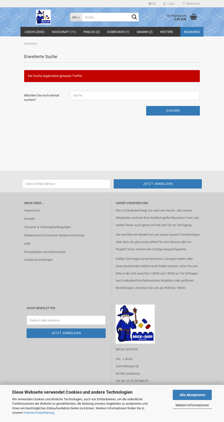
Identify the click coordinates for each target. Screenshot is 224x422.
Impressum (32, 210)
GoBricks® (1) (118, 32)
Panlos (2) (91, 32)
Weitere (166, 32)
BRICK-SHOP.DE (127, 349)
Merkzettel (191, 3)
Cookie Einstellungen (38, 260)
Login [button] (169, 3)
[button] (152, 3)
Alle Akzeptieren (192, 395)
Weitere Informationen (192, 405)
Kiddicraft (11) (64, 32)
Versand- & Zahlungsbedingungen (47, 227)
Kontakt (29, 219)
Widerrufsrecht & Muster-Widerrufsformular (54, 235)
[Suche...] (76, 17)
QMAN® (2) (145, 32)
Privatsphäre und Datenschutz (45, 252)
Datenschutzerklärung (38, 412)
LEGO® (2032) (35, 32)
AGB (27, 243)
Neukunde (192, 32)
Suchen (173, 110)
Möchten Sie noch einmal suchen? (41, 98)
